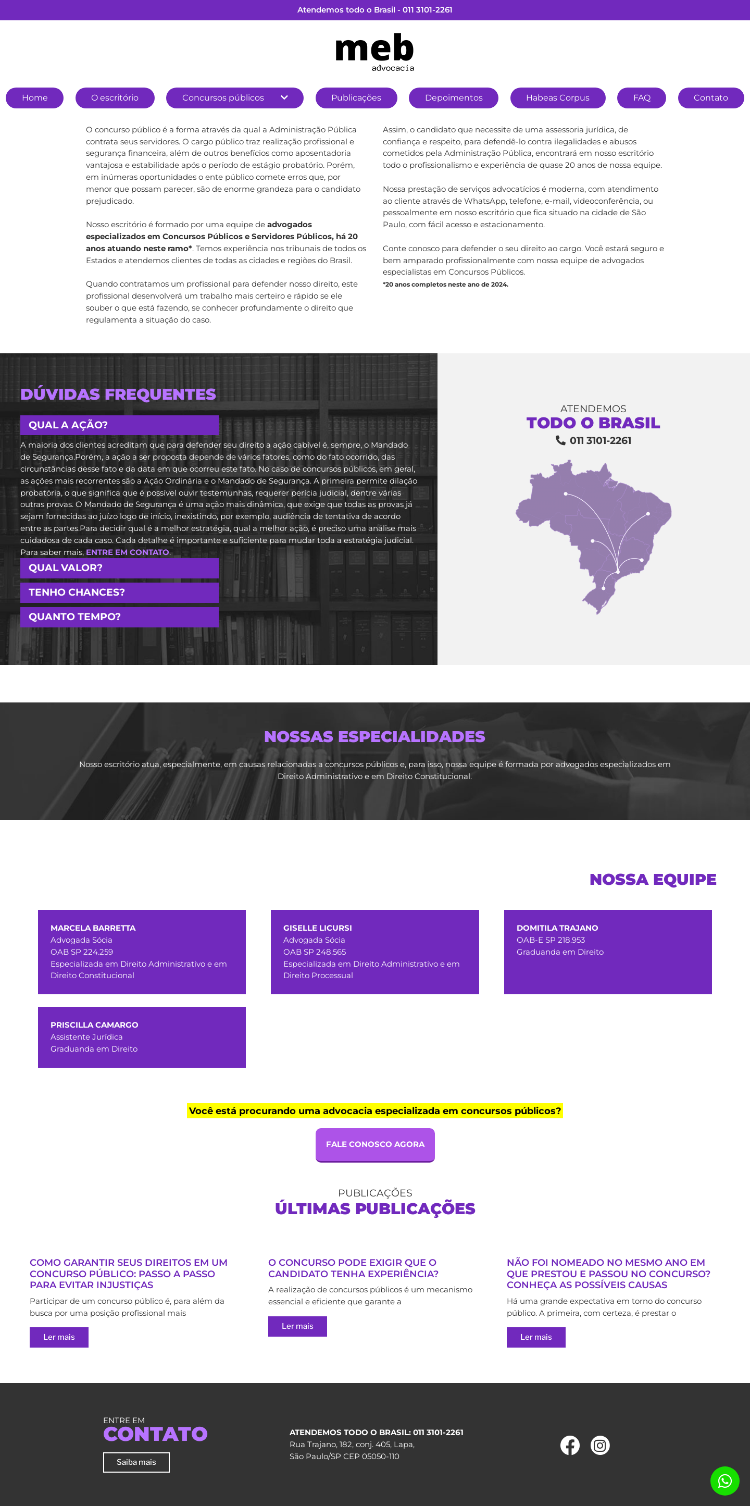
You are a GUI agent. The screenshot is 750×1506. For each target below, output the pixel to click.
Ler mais (59, 1337)
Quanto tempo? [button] (75, 617)
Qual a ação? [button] (68, 425)
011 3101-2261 (428, 10)
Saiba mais (136, 1462)
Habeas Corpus (558, 98)
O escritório (115, 98)
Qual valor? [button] (66, 568)
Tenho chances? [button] (77, 592)
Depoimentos (454, 98)
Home (35, 98)
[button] (284, 98)
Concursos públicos (223, 98)
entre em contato (127, 552)
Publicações (356, 98)
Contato (711, 98)
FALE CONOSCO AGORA (375, 1144)
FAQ (642, 98)
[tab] (218, 425)
